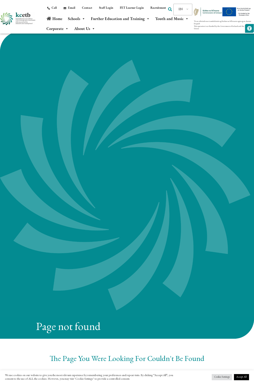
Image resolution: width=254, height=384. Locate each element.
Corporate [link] (57, 29)
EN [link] (181, 9)
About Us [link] (84, 29)
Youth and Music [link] (172, 19)
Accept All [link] (241, 377)
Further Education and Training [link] (120, 19)
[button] (170, 9)
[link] (249, 28)
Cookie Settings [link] (222, 377)
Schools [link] (76, 19)
